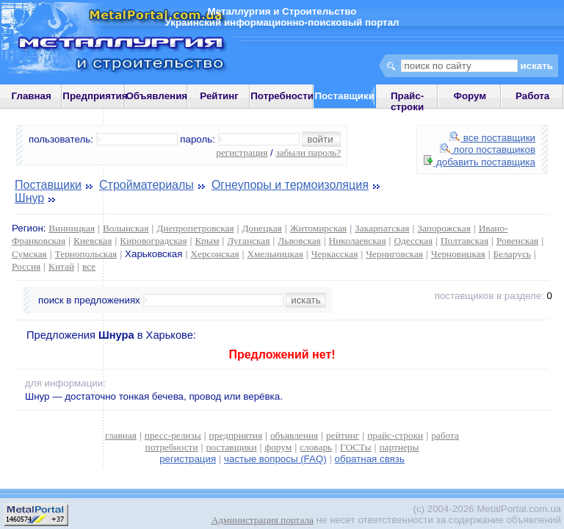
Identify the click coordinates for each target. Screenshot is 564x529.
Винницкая (71, 228)
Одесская (413, 240)
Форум (470, 95)
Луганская (248, 240)
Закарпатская (382, 228)
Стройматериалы (146, 185)
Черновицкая (458, 253)
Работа (532, 95)
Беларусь (512, 253)
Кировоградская (153, 240)
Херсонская (214, 253)
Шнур (29, 198)
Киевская (92, 240)
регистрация (241, 152)
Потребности (282, 95)
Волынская (125, 228)
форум (278, 447)
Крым (207, 240)
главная (121, 435)
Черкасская (334, 253)
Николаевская (357, 240)
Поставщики (48, 185)
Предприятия (94, 95)
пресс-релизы (173, 435)
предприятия (235, 435)
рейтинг (342, 435)
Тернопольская (86, 253)
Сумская (29, 253)
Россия (26, 266)
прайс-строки (395, 435)
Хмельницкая (275, 253)
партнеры (399, 447)
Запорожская (443, 228)
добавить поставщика (479, 162)
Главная (31, 95)
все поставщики (492, 137)
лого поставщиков (487, 149)
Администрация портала (263, 519)
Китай (61, 266)
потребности (171, 447)
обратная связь (370, 458)
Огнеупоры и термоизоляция (290, 185)
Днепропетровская (195, 228)
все (88, 266)
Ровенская (517, 240)
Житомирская (318, 228)
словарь (316, 447)
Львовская (299, 240)
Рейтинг (219, 95)
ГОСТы (355, 447)
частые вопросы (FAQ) (275, 458)
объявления (294, 435)
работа (445, 435)
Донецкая (261, 228)
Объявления (156, 95)
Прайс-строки (407, 101)
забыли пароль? (308, 152)
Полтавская (464, 240)
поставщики (231, 447)
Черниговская (394, 253)
